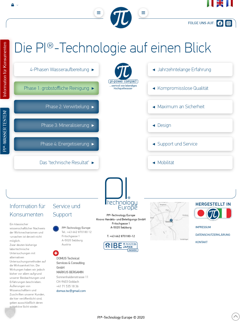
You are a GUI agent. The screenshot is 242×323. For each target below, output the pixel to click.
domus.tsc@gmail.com (71, 291)
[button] (98, 12)
